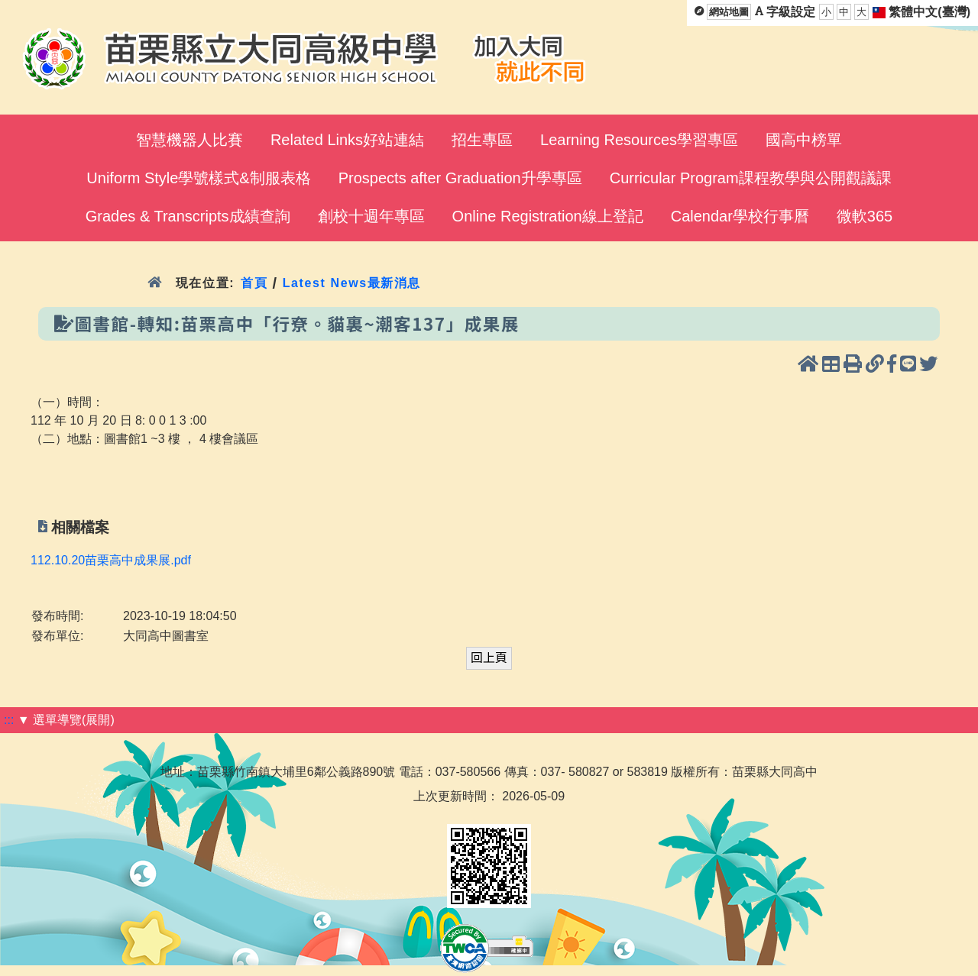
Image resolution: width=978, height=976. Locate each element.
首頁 (254, 282)
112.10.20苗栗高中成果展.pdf (111, 560)
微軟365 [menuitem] (864, 216)
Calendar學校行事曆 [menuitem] (740, 216)
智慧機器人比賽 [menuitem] (189, 139)
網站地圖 (729, 12)
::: (9, 719)
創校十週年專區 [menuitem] (371, 216)
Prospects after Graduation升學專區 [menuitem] (460, 178)
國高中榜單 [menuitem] (804, 139)
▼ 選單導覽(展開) (66, 719)
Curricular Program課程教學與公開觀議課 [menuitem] (751, 178)
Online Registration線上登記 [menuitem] (547, 216)
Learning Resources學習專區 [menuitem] (639, 139)
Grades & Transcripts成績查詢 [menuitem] (188, 216)
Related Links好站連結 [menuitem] (347, 139)
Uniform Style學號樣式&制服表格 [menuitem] (198, 178)
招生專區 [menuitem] (482, 139)
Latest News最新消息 (352, 282)
